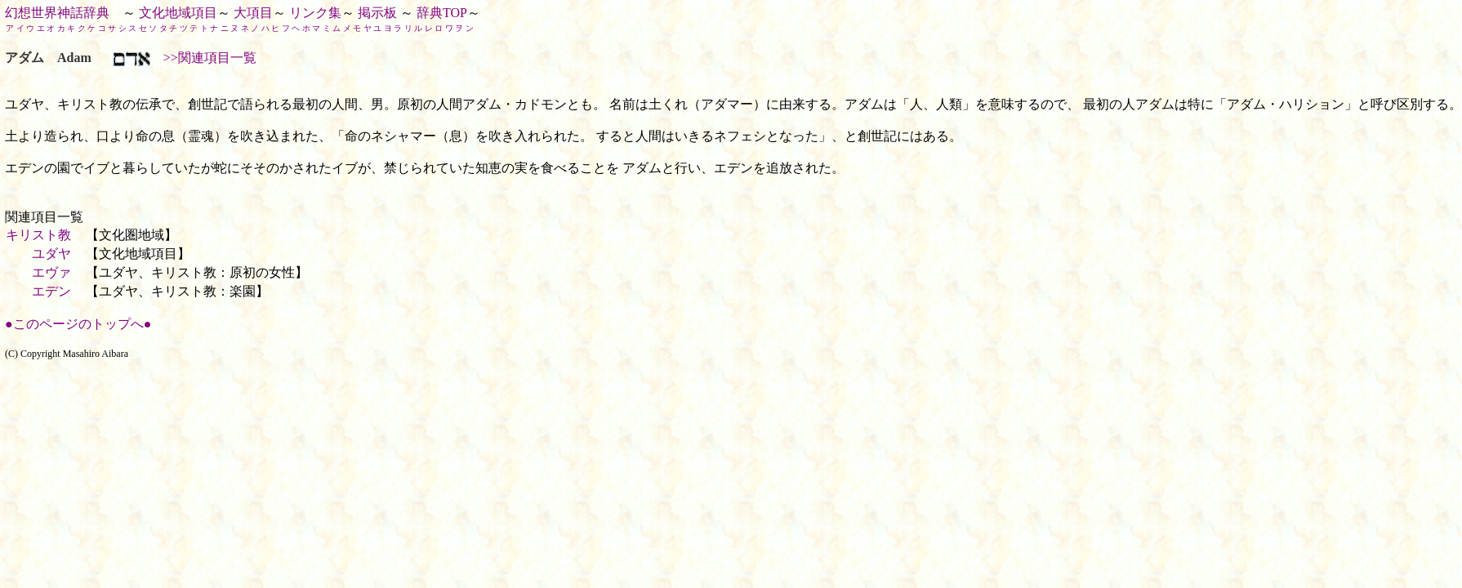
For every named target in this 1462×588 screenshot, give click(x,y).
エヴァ (51, 272)
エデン (51, 291)
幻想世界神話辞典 (57, 13)
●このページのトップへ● (78, 324)
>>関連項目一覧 (203, 58)
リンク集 (315, 13)
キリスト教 (38, 235)
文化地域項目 (178, 13)
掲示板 (377, 13)
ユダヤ (51, 254)
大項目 (253, 13)
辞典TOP (442, 13)
